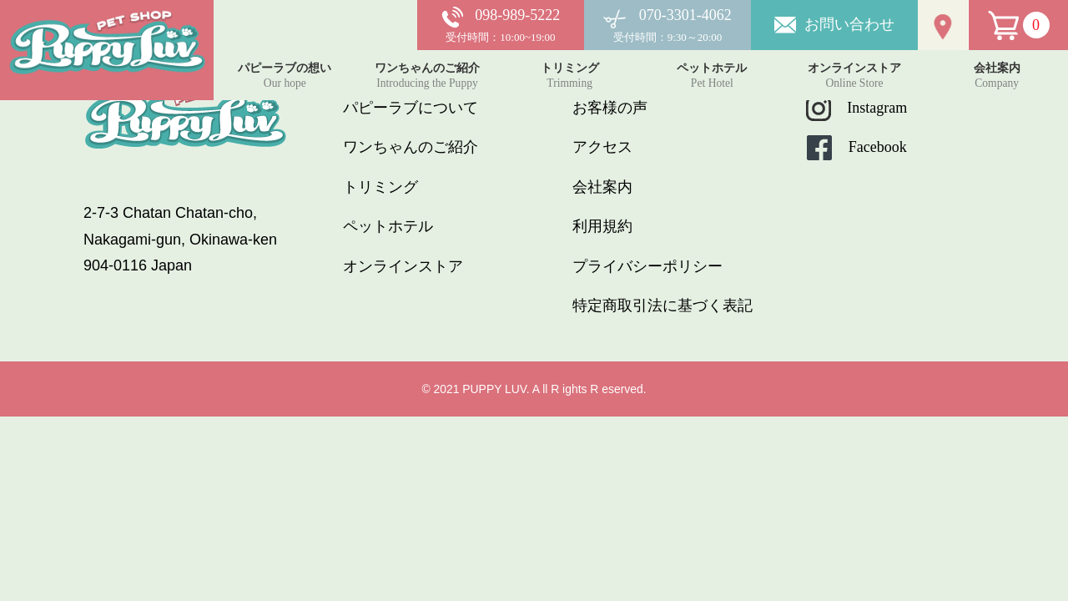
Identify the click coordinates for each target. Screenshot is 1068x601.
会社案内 (602, 187)
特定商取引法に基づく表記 (662, 305)
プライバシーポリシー (647, 266)
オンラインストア (403, 266)
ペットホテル (388, 226)
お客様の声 (609, 107)
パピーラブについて (410, 107)
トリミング (380, 187)
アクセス (602, 147)
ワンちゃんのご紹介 (410, 147)
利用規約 (602, 226)
